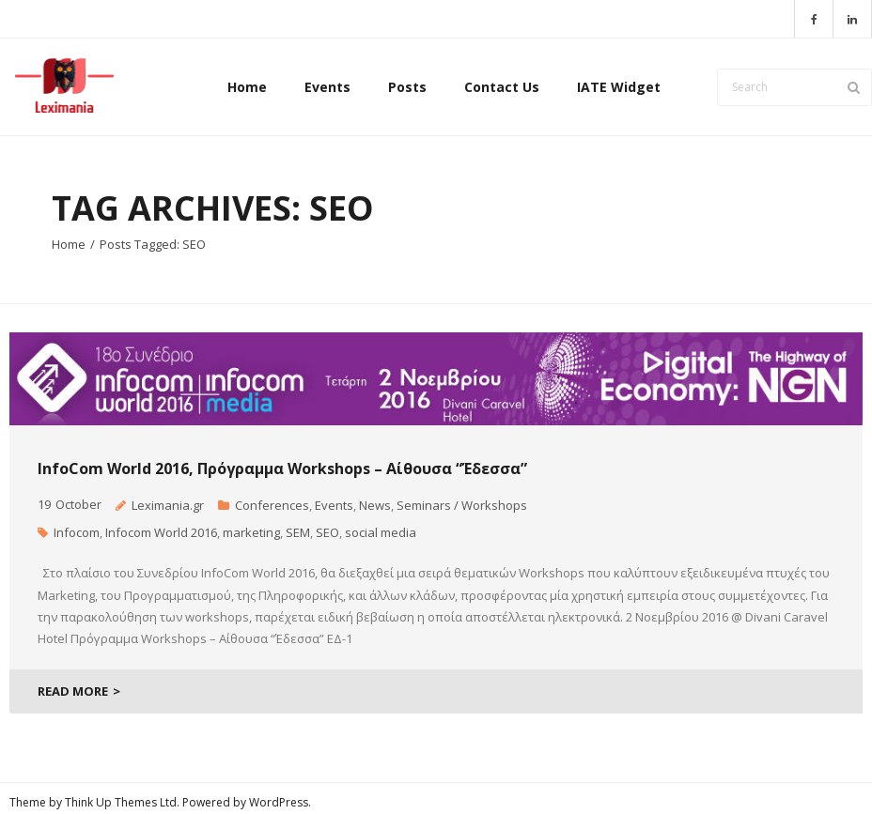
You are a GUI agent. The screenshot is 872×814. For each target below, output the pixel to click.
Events (334, 505)
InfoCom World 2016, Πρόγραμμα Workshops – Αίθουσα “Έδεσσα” (282, 468)
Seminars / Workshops (462, 505)
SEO (327, 532)
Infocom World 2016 (161, 532)
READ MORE (73, 691)
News (375, 505)
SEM (298, 532)
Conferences (272, 505)
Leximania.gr (168, 505)
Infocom (77, 532)
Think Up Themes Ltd (121, 802)
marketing (251, 532)
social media (380, 532)
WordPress (278, 802)
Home (69, 244)
